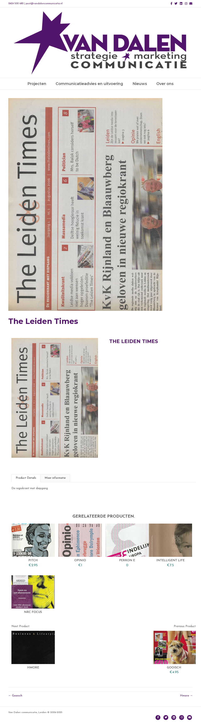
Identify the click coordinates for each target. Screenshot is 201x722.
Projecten (36, 83)
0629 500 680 (15, 3)
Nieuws (139, 83)
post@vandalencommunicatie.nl (44, 3)
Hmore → (186, 695)
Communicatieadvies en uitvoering (89, 83)
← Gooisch (15, 695)
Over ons (165, 83)
